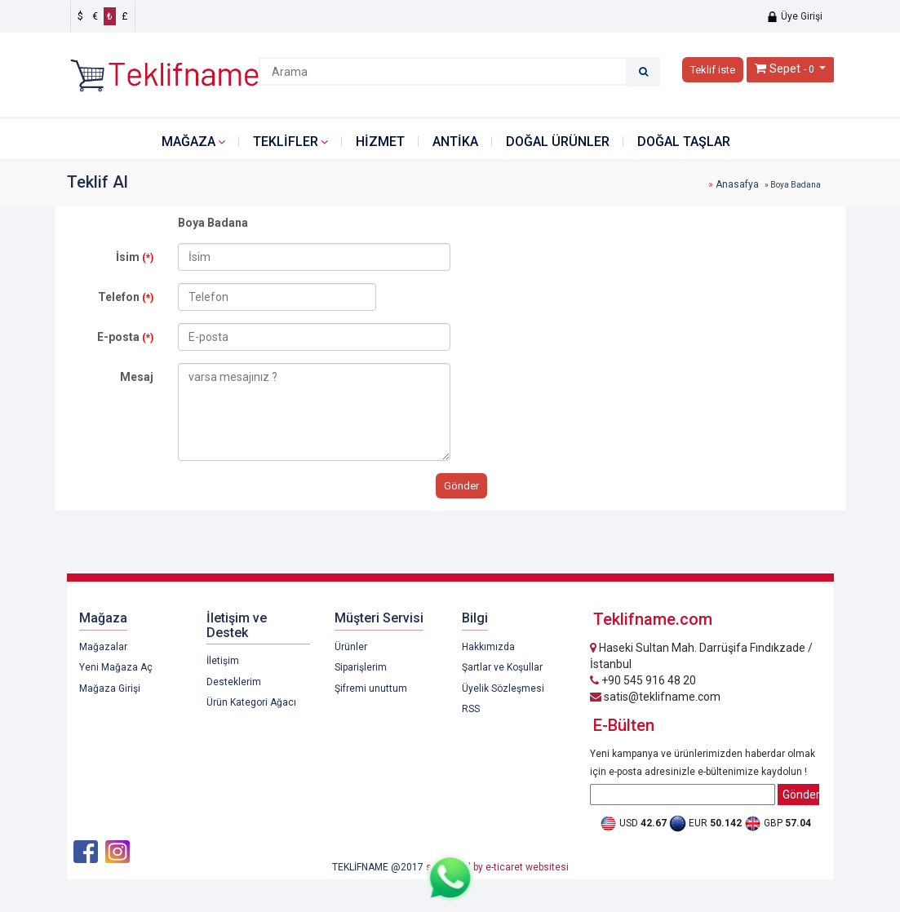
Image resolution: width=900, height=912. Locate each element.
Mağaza (188, 141)
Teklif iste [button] (712, 70)
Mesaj (136, 376)
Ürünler (351, 647)
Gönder (461, 486)
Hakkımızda (488, 647)
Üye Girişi (794, 16)
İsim (134, 256)
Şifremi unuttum (371, 688)
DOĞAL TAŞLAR (683, 141)
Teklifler (285, 141)
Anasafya (737, 184)
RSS (471, 709)
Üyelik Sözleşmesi (503, 688)
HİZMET (380, 141)
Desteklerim (233, 682)
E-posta (125, 336)
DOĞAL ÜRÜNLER (558, 141)
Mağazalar (103, 647)
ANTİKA (455, 141)
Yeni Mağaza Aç (116, 667)
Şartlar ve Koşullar (502, 667)
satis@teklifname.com (655, 696)
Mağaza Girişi (109, 688)
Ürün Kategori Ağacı (251, 702)
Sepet (784, 68)
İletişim (222, 660)
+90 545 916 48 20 (643, 680)
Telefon (125, 296)
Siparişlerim (361, 667)
